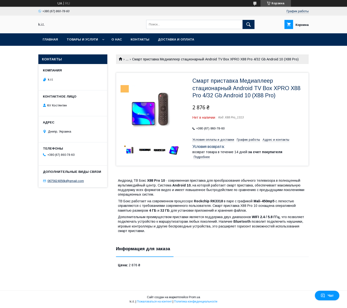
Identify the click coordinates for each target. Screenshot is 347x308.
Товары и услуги (82, 39)
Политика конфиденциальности (195, 301)
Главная (50, 39)
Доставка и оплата (176, 39)
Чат (327, 295)
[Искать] (248, 24)
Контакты (140, 39)
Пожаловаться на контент (154, 301)
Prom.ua (194, 297)
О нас (116, 39)
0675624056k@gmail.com (65, 181)
